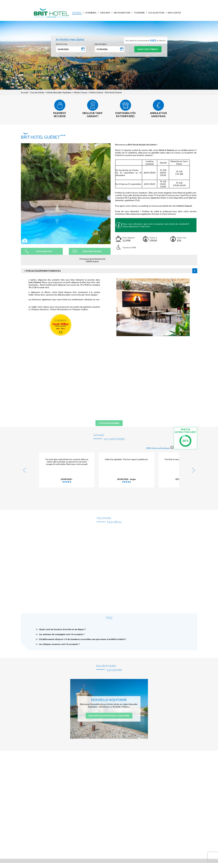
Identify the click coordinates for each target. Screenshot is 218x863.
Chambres (90, 12)
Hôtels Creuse (80, 92)
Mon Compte (194, 2)
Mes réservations (54, 2)
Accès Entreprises (73, 2)
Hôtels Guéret (96, 92)
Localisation (156, 12)
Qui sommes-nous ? (34, 2)
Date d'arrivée (61, 44)
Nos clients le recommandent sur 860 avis (146, 40)
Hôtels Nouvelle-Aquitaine (59, 92)
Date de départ (100, 44)
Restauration (122, 12)
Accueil (76, 12)
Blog (86, 2)
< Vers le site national (14, 2)
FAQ (93, 2)
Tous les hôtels (37, 92)
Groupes (105, 12)
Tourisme (139, 12)
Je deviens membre (109, 423)
